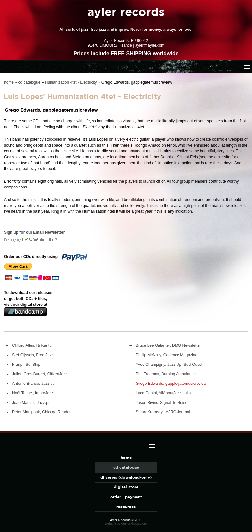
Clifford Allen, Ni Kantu (32, 345)
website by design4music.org (126, 523)
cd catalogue (29, 82)
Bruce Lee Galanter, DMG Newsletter (168, 345)
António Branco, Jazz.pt (33, 383)
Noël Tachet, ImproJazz (32, 393)
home (9, 82)
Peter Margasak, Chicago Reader (41, 412)
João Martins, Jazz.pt (30, 402)
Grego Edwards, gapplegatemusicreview (171, 383)
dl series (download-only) (126, 477)
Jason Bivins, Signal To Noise (161, 402)
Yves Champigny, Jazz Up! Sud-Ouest (169, 364)
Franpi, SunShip (26, 364)
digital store (126, 486)
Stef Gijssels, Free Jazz (32, 355)
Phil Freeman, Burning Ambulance (166, 374)
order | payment (126, 496)
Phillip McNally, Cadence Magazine (166, 355)
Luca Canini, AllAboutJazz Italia (163, 393)
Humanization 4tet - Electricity (71, 82)
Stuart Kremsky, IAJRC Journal (163, 412)
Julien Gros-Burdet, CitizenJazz (39, 374)
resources (126, 506)
